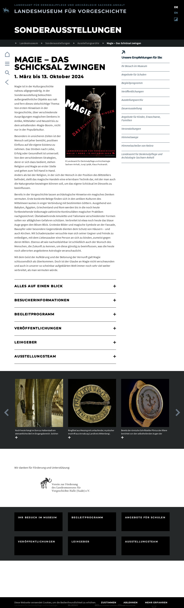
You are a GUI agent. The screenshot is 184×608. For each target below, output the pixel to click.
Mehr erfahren (156, 602)
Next (177, 412)
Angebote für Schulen (133, 74)
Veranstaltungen (131, 128)
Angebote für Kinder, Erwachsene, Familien (141, 118)
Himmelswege (129, 137)
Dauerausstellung (131, 108)
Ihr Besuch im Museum (134, 66)
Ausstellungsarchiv (88, 43)
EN (176, 12)
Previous (6, 412)
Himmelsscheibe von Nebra (137, 145)
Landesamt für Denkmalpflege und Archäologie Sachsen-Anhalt (141, 155)
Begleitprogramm (132, 83)
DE (176, 7)
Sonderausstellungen (57, 43)
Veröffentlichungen (132, 91)
